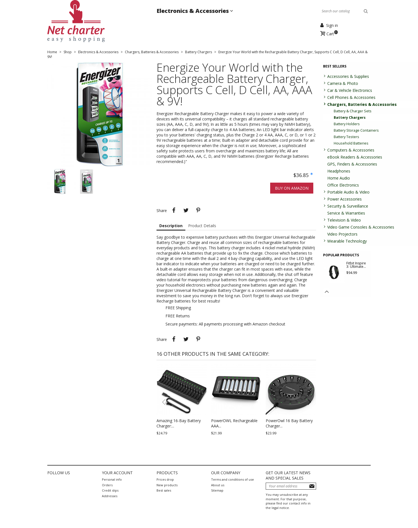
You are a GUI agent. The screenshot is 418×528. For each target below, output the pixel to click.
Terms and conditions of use (232, 479)
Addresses (109, 496)
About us (217, 485)
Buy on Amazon (292, 188)
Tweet (186, 210)
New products (167, 485)
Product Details (202, 225)
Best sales (164, 490)
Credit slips (110, 490)
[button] (309, 402)
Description (171, 225)
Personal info (112, 479)
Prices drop (165, 479)
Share (173, 210)
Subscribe (312, 486)
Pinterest (198, 210)
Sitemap (217, 490)
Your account (117, 472)
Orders (107, 485)
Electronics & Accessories (193, 11)
